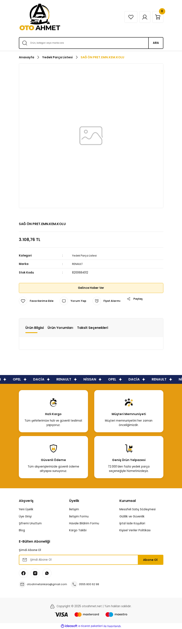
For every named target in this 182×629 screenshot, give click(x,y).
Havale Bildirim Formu (84, 523)
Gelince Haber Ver (91, 288)
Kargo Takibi (77, 530)
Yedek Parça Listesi (85, 256)
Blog (22, 530)
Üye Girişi (25, 516)
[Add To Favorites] (36, 301)
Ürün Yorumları (60, 327)
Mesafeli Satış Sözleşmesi (137, 509)
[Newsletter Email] (91, 560)
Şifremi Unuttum (30, 523)
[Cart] (156, 17)
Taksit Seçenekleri (92, 327)
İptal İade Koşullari (132, 523)
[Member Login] (142, 17)
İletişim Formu (79, 516)
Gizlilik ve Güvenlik (132, 516)
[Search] (91, 43)
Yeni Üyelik (26, 509)
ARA (156, 43)
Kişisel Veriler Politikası (135, 530)
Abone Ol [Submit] (150, 560)
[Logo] (40, 17)
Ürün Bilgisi (34, 327)
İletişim (74, 509)
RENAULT (78, 264)
